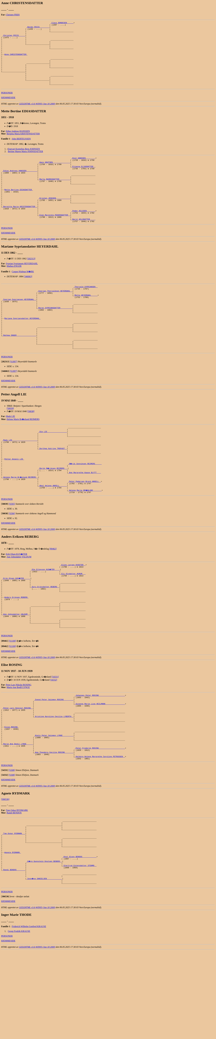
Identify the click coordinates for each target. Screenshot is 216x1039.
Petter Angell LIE (14, 505)
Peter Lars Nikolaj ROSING (18, 747)
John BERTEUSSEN (21, 152)
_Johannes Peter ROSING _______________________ (100, 758)
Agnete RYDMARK (12, 935)
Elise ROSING (11, 796)
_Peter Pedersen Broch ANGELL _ (84, 530)
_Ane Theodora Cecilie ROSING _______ (53, 827)
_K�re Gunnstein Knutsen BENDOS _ (44, 945)
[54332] (53, 743)
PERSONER (7, 106)
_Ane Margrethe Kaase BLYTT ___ (84, 520)
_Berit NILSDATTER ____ (83, 245)
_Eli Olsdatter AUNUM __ (72, 626)
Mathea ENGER (14, 292)
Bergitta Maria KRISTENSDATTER (23, 147)
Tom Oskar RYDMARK (17, 886)
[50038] (30, 450)
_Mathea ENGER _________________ (19, 371)
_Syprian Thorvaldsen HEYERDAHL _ (54, 318)
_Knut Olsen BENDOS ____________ (80, 940)
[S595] (12, 554)
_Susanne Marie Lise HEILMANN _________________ (100, 768)
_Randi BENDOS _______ (13, 955)
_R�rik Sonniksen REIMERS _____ (85, 510)
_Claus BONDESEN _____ (61, 23)
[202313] (31, 285)
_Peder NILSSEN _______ (83, 234)
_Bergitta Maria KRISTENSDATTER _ (19, 229)
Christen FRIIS (13, 15)
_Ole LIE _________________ (52, 472)
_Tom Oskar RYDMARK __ (13, 912)
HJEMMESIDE (8, 110)
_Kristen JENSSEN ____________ (54, 219)
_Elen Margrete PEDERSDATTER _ (54, 240)
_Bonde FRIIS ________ (37, 28)
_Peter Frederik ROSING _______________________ (100, 822)
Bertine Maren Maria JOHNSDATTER (25, 164)
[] (5, 401)
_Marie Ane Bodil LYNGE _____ (17, 817)
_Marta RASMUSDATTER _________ (54, 197)
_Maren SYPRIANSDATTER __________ (54, 338)
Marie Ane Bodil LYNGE (18, 750)
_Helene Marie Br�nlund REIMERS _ (20, 525)
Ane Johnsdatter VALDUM (19, 607)
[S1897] (13, 401)
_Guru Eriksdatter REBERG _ (45, 641)
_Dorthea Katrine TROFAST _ (52, 492)
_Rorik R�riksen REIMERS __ (53, 515)
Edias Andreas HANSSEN (18, 144)
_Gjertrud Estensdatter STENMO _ (80, 950)
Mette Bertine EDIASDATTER (18, 209)
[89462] (53, 599)
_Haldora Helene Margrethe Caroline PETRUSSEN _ (100, 832)
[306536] (5, 875)
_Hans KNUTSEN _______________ (54, 176)
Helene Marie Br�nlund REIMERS (23, 458)
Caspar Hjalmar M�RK (23, 297)
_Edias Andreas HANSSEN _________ (19, 186)
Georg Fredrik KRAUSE (19, 1019)
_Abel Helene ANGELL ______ (52, 535)
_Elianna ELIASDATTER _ (83, 181)
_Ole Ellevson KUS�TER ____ (45, 621)
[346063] (28, 302)
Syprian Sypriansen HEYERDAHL (22, 289)
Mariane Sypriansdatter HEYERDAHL (22, 351)
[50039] (10, 447)
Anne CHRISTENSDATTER (15, 61)
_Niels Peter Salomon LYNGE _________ (53, 806)
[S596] (12, 564)
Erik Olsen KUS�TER (16, 605)
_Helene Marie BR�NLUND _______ (85, 540)
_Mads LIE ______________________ (19, 482)
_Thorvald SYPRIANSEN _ (85, 313)
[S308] (12, 846)
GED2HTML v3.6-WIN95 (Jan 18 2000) (37, 117)
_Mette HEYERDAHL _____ (85, 323)
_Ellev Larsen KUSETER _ (72, 616)
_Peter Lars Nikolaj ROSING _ (17, 773)
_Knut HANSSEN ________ (83, 171)
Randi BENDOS (14, 889)
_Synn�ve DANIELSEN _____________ (44, 965)
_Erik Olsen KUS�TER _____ (16, 631)
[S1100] (12, 704)
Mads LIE (10, 455)
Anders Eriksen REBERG (16, 653)
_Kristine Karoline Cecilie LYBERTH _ (53, 784)
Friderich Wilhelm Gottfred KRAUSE (29, 1014)
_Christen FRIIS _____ (13, 38)
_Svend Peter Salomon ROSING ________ (53, 763)
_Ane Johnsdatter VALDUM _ (16, 674)
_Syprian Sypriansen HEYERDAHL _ (19, 328)
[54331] (55, 739)
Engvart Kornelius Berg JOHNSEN (24, 162)
